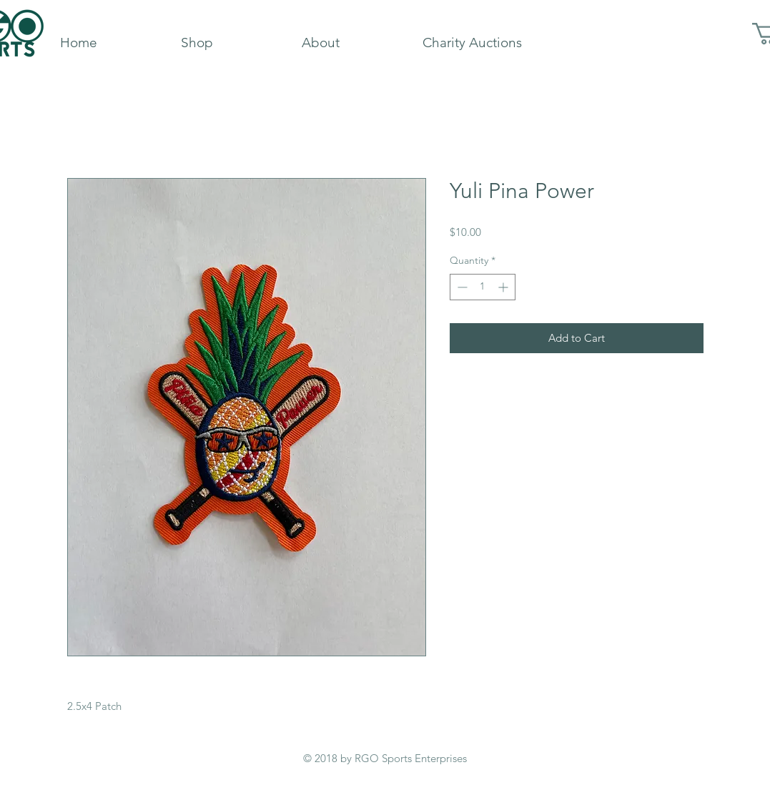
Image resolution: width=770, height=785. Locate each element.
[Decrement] (461, 287)
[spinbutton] (482, 287)
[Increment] (504, 287)
